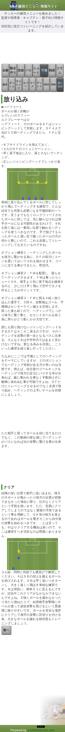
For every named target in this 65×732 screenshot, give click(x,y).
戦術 (52, 70)
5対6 (53, 84)
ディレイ (39, 85)
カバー (25, 85)
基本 (4, 84)
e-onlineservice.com (41, 730)
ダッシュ (11, 85)
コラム (60, 70)
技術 (21, 70)
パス (28, 70)
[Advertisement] (32, 49)
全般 (5, 70)
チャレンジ (18, 84)
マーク (32, 85)
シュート (36, 70)
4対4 (46, 84)
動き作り (13, 70)
